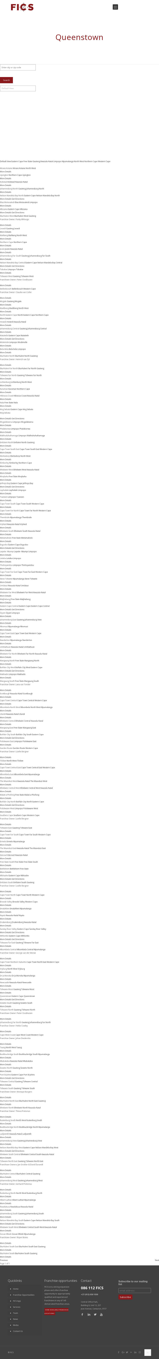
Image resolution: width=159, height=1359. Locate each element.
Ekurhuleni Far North (27, 368)
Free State (28, 161)
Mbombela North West (30, 707)
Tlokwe (20, 760)
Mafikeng (12, 235)
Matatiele (25, 335)
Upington (26, 175)
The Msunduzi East (38, 848)
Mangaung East (29, 727)
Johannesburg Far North (40, 1022)
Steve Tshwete (31, 578)
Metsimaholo (27, 538)
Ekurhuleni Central (24, 1173)
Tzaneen (20, 497)
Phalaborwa (25, 428)
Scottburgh (28, 693)
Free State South (31, 862)
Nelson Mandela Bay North (48, 195)
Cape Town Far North (28, 510)
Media (15, 1325)
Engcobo (24, 544)
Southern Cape (20, 815)
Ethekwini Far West (25, 592)
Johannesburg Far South (39, 255)
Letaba (10, 558)
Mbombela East (21, 774)
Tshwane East (26, 827)
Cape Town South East (29, 449)
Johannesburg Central (37, 328)
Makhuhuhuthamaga (36, 435)
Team (15, 1313)
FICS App (17, 1301)
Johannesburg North (35, 188)
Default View (5, 161)
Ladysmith (26, 1134)
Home (15, 1289)
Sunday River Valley (37, 929)
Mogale (18, 301)
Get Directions (18, 199)
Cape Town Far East (26, 572)
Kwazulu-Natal (47, 161)
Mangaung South (31, 681)
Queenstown (29, 996)
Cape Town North (24, 895)
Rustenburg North (34, 1193)
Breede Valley (19, 901)
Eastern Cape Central (40, 606)
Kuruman (12, 389)
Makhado (21, 674)
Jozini (7, 249)
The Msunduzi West (38, 781)
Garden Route (19, 748)
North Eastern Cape (26, 315)
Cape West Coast (23, 1035)
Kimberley (13, 463)
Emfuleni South (19, 882)
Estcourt (11, 855)
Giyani (8, 613)
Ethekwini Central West (30, 788)
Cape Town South (23, 503)
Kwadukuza (15, 1206)
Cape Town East (21, 633)
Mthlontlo (25, 936)
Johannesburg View (33, 619)
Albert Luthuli (18, 1200)
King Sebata (28, 409)
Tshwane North (28, 1009)
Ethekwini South (20, 531)
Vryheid (23, 524)
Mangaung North (31, 660)
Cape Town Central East (31, 767)
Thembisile (27, 517)
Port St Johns (29, 1074)
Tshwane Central (30, 1081)
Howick (10, 321)
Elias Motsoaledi (22, 202)
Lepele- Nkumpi (21, 551)
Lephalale (13, 490)
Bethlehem (14, 868)
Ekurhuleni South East (28, 1246)
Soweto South (26, 1003)
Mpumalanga (68, 161)
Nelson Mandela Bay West (46, 1147)
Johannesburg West (34, 1180)
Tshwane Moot (27, 989)
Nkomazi (24, 626)
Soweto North (26, 1068)
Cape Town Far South (28, 834)
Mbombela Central (25, 949)
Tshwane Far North (33, 375)
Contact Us (18, 1331)
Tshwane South (28, 1088)
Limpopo (57, 161)
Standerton (27, 640)
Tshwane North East (34, 1161)
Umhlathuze (29, 647)
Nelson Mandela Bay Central (49, 262)
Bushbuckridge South (28, 1054)
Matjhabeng (25, 599)
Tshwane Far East (31, 942)
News (15, 1319)
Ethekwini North (21, 1107)
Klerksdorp (15, 456)
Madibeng (13, 308)
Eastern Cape (17, 161)
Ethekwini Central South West (31, 1227)
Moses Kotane (19, 168)
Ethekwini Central (22, 721)
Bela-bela (13, 349)
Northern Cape (91, 161)
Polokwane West (30, 808)
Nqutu (21, 915)
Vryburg (21, 969)
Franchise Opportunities (23, 1295)
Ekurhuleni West (21, 216)
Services (16, 1307)
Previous (4, 1260)
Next (157, 1260)
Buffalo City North (24, 801)
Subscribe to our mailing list (133, 1283)
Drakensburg (17, 922)
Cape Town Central (25, 700)
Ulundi (22, 714)
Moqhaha (22, 476)
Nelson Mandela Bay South (47, 1220)
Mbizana (23, 209)
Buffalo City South (24, 734)
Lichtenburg (16, 382)
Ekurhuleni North (22, 356)
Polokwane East (29, 741)
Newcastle (26, 982)
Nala (16, 402)
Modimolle (22, 342)
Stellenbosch (17, 288)
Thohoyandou (27, 565)
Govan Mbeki (17, 1234)
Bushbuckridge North (28, 1127)
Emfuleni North (20, 442)
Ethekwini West (19, 469)
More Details (5, 171)
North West (79, 161)
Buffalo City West (22, 667)
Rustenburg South (34, 1120)
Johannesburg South (35, 1213)
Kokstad (11, 182)
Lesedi (17, 228)
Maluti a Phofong (31, 794)
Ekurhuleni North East (28, 1101)
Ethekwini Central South (31, 1154)
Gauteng (37, 161)
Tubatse (19, 269)
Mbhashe (25, 875)
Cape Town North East (36, 962)
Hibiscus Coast (20, 395)
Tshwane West (27, 276)
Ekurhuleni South (22, 1253)
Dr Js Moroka (17, 975)
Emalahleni (14, 908)
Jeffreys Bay (28, 483)
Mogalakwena (27, 422)
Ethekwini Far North (25, 653)
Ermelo (10, 841)
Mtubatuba (28, 1061)
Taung (19, 1047)
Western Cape (104, 161)
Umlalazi (25, 585)
